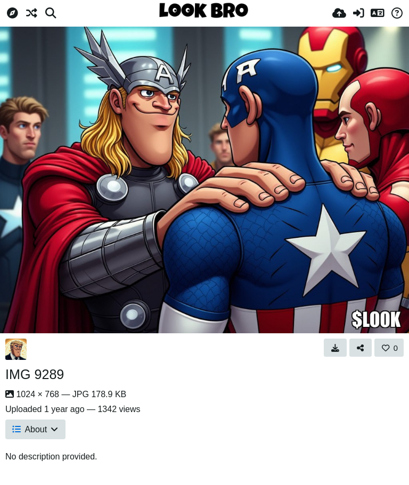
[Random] (31, 13)
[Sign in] (358, 13)
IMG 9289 (34, 374)
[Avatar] (16, 349)
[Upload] (339, 13)
